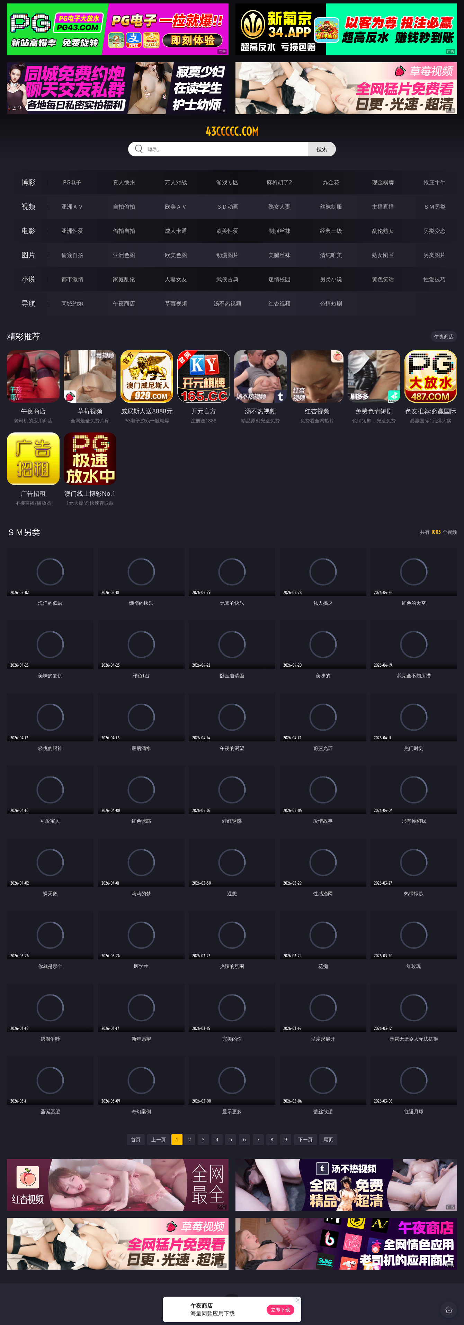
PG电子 (72, 182)
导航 (28, 303)
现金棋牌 (383, 182)
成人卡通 (176, 231)
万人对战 (176, 182)
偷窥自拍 (72, 255)
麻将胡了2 (279, 182)
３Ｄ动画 (227, 206)
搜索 (322, 149)
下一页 (305, 1139)
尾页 (328, 1139)
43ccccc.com (232, 131)
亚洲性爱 (72, 231)
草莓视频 (176, 303)
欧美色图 (176, 255)
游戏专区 (227, 182)
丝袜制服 (331, 206)
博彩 (28, 182)
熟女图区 (383, 255)
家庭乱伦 (124, 279)
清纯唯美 (331, 255)
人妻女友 (176, 279)
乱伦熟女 (383, 231)
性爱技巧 (434, 279)
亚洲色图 (124, 255)
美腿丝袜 (279, 255)
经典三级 (331, 231)
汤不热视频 (227, 303)
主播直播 (383, 206)
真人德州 (124, 182)
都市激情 (72, 279)
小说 (28, 279)
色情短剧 (331, 303)
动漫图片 (227, 255)
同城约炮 (72, 303)
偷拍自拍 (124, 231)
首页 (136, 1139)
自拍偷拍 (124, 206)
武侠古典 (227, 279)
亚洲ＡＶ (72, 206)
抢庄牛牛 (434, 182)
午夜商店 (124, 303)
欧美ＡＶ (176, 206)
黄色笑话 (383, 279)
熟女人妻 (279, 206)
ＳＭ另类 (434, 206)
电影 (28, 230)
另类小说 (331, 279)
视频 (28, 206)
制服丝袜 (279, 231)
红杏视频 (279, 303)
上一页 (158, 1139)
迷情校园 (279, 279)
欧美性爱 (227, 231)
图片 (28, 254)
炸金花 (331, 182)
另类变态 (434, 231)
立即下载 (280, 1309)
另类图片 (434, 255)
